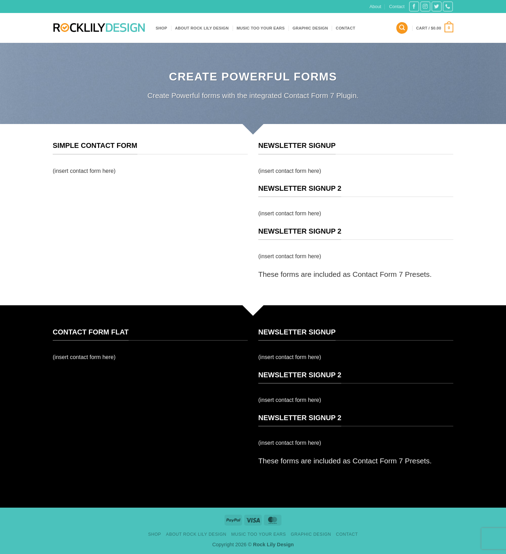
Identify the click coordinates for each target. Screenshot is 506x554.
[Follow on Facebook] (414, 6)
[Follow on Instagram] (425, 6)
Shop (161, 28)
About (375, 6)
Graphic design (310, 28)
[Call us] (448, 6)
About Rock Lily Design (202, 28)
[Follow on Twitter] (437, 6)
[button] (402, 28)
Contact (396, 6)
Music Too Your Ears (260, 28)
